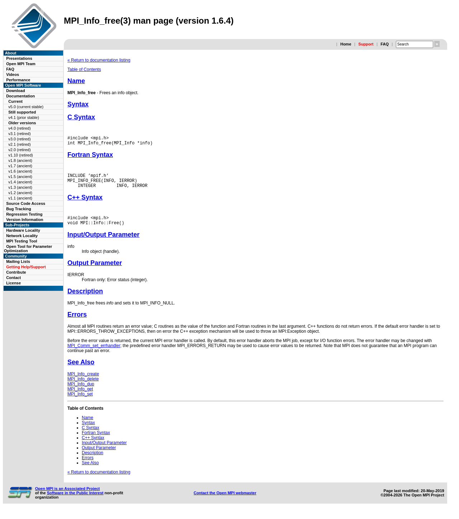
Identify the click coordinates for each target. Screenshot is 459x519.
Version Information (24, 219)
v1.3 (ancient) (20, 187)
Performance (18, 80)
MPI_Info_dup (80, 391)
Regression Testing (24, 214)
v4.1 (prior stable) (23, 117)
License (13, 283)
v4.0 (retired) (19, 128)
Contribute (16, 272)
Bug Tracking (18, 209)
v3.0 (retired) (19, 139)
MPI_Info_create (83, 381)
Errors (77, 322)
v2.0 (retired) (19, 150)
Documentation (20, 96)
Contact (13, 277)
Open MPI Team (21, 64)
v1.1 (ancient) (20, 198)
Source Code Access (25, 203)
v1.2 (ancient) (20, 193)
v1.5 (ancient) (20, 176)
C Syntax (81, 117)
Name (76, 81)
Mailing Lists (18, 261)
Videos (12, 74)
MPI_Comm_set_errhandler (93, 353)
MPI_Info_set (80, 401)
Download (15, 90)
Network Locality (22, 236)
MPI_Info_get (80, 396)
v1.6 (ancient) (20, 171)
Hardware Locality (23, 230)
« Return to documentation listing (98, 60)
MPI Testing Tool (21, 241)
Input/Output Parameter (103, 242)
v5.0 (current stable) (25, 107)
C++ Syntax (85, 202)
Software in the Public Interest (75, 500)
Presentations (19, 58)
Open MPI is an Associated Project (67, 496)
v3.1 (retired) (19, 133)
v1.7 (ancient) (20, 166)
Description (85, 298)
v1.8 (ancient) (20, 160)
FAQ (384, 44)
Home (345, 44)
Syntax (78, 104)
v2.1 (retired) (19, 144)
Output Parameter (94, 270)
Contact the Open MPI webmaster (225, 500)
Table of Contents (84, 69)
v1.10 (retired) (20, 155)
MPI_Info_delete (83, 386)
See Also (80, 369)
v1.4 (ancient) (20, 182)
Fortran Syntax (90, 156)
